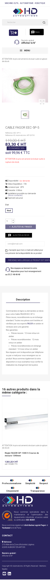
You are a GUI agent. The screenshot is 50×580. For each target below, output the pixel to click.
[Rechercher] (25, 22)
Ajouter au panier (21, 227)
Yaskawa (6, 528)
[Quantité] (8, 221)
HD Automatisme (16, 566)
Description (23, 299)
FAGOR (30, 324)
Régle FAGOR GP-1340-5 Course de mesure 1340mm (22, 454)
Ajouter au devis (18, 235)
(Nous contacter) (15, 195)
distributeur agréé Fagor (35, 525)
